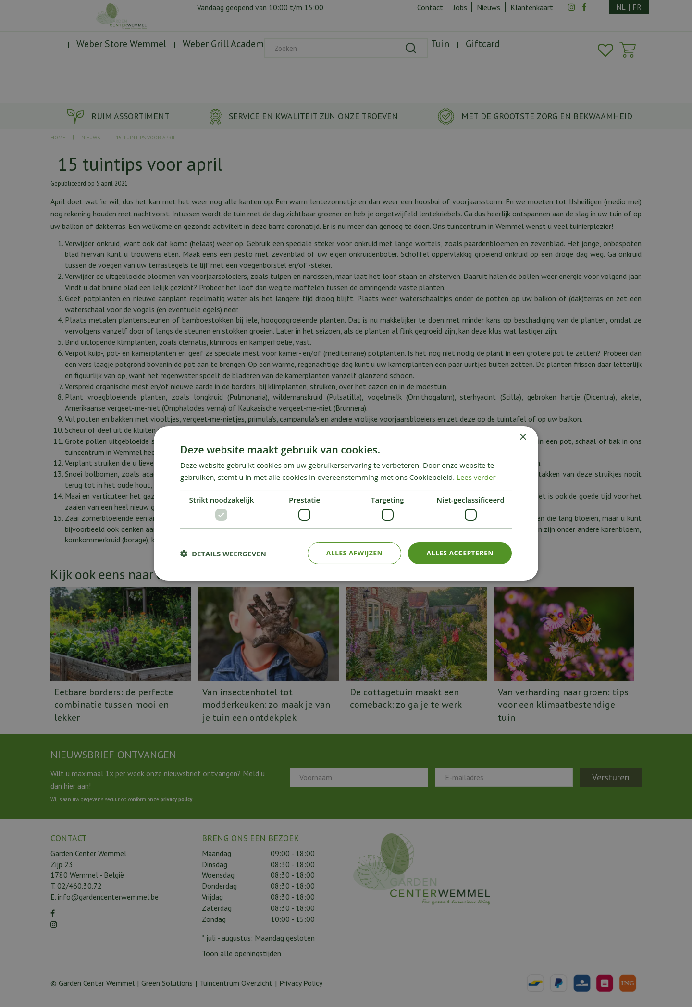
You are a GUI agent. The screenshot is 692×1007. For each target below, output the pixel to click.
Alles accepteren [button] (460, 552)
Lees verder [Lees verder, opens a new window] (476, 477)
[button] (223, 553)
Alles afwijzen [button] (354, 552)
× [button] (522, 437)
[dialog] (346, 503)
